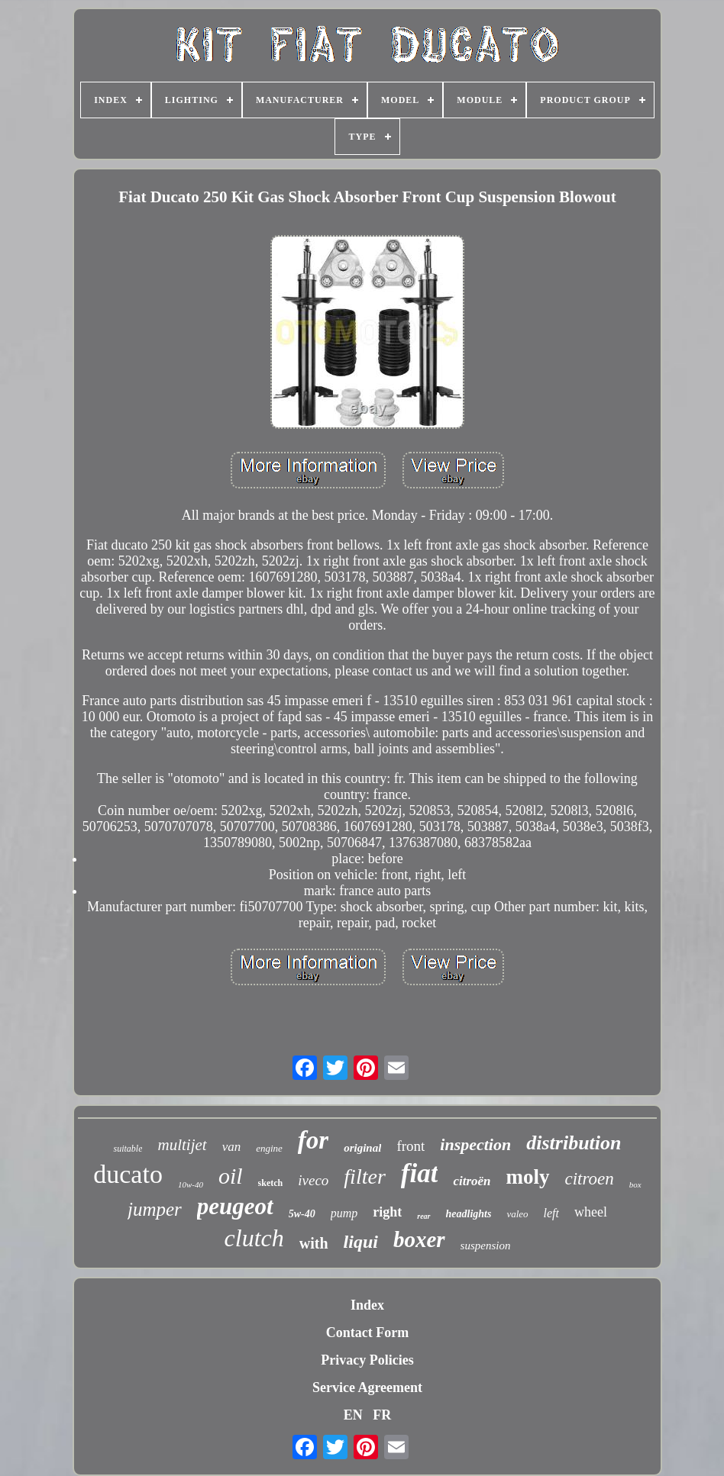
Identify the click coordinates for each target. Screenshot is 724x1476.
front (410, 1146)
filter (364, 1176)
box (635, 1184)
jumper (155, 1209)
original (362, 1148)
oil (230, 1175)
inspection (475, 1144)
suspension (486, 1245)
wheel (590, 1212)
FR (382, 1415)
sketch (270, 1183)
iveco (313, 1180)
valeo (517, 1214)
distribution (573, 1143)
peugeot (235, 1206)
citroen (589, 1178)
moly (528, 1176)
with (313, 1243)
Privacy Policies (367, 1360)
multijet (181, 1145)
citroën (471, 1181)
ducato (128, 1174)
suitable (127, 1148)
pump (344, 1213)
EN (353, 1415)
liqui (361, 1242)
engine (269, 1148)
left (551, 1213)
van (231, 1146)
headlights (469, 1214)
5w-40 (302, 1214)
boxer (419, 1239)
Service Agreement (367, 1387)
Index (367, 1305)
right (387, 1212)
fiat (419, 1173)
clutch (254, 1238)
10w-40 (190, 1184)
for (313, 1140)
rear (423, 1216)
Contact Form (367, 1332)
